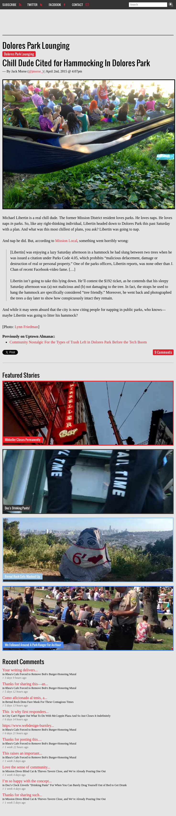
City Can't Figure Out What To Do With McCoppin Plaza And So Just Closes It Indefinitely (57, 715)
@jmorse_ (36, 71)
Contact (77, 4)
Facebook (55, 4)
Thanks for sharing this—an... (25, 684)
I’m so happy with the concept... (27, 781)
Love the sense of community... (26, 767)
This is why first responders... (25, 712)
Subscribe (9, 4)
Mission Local (66, 241)
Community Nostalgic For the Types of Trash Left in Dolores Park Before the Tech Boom (78, 342)
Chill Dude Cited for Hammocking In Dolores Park (76, 62)
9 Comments (163, 352)
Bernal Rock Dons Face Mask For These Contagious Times (39, 702)
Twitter (32, 4)
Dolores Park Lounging (19, 53)
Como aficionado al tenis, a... (24, 698)
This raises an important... (22, 753)
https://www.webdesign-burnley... (28, 725)
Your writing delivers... (20, 670)
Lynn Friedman (26, 327)
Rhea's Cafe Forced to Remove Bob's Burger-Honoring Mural (40, 674)
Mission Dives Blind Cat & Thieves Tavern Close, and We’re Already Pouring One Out (55, 771)
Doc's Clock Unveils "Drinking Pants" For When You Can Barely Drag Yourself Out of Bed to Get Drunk (65, 785)
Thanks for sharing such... (22, 795)
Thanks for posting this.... (22, 739)
